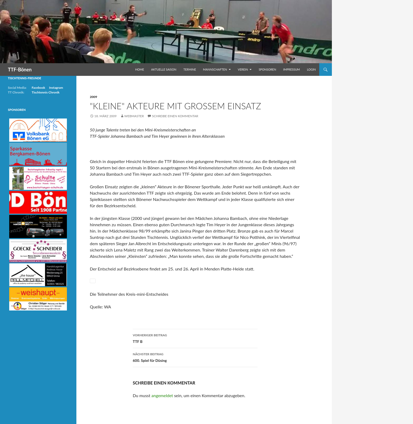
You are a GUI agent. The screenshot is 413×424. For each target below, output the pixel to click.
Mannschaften (215, 69)
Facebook (38, 88)
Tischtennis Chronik (46, 92)
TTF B (195, 338)
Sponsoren (267, 69)
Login (311, 69)
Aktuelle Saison (163, 69)
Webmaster (134, 116)
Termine (189, 69)
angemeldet (162, 395)
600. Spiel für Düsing (195, 357)
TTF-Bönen (20, 69)
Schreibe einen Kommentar (175, 116)
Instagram (56, 88)
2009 (93, 97)
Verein (243, 69)
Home (139, 69)
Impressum (291, 69)
